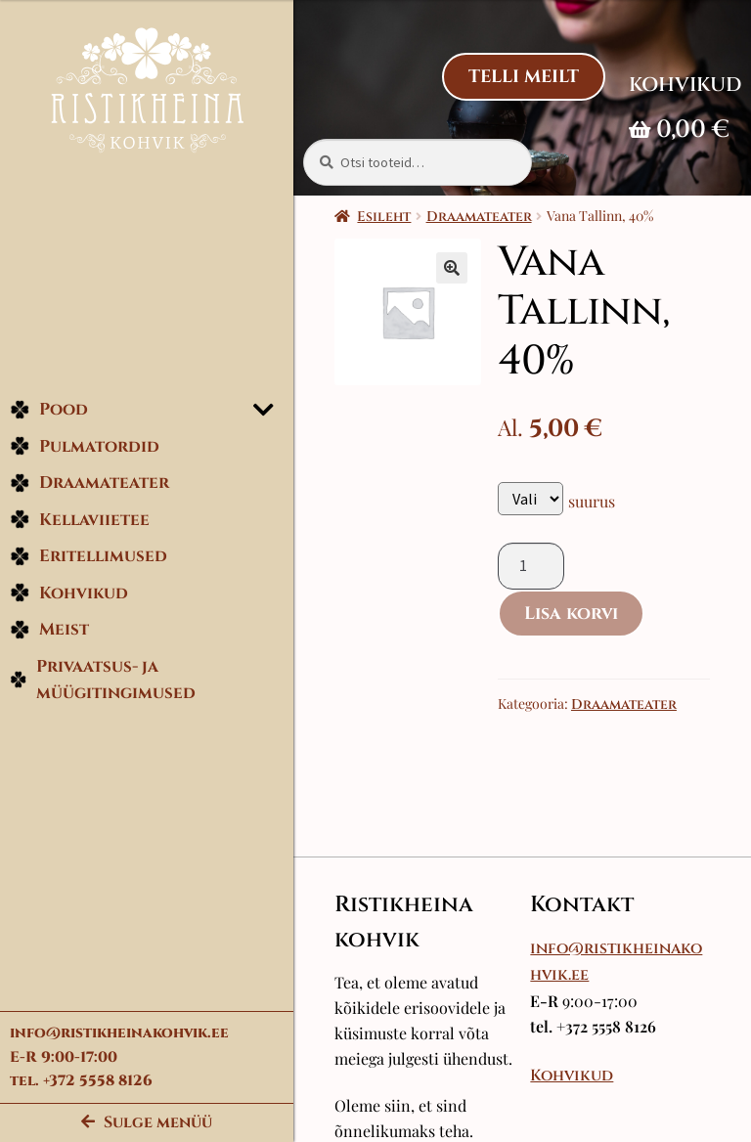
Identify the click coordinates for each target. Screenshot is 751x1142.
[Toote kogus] (531, 566)
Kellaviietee (80, 519)
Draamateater (89, 482)
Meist (49, 629)
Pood (49, 409)
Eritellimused (88, 556)
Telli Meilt (523, 77)
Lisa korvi (571, 613)
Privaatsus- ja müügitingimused (103, 680)
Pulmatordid (84, 446)
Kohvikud (69, 593)
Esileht (384, 216)
